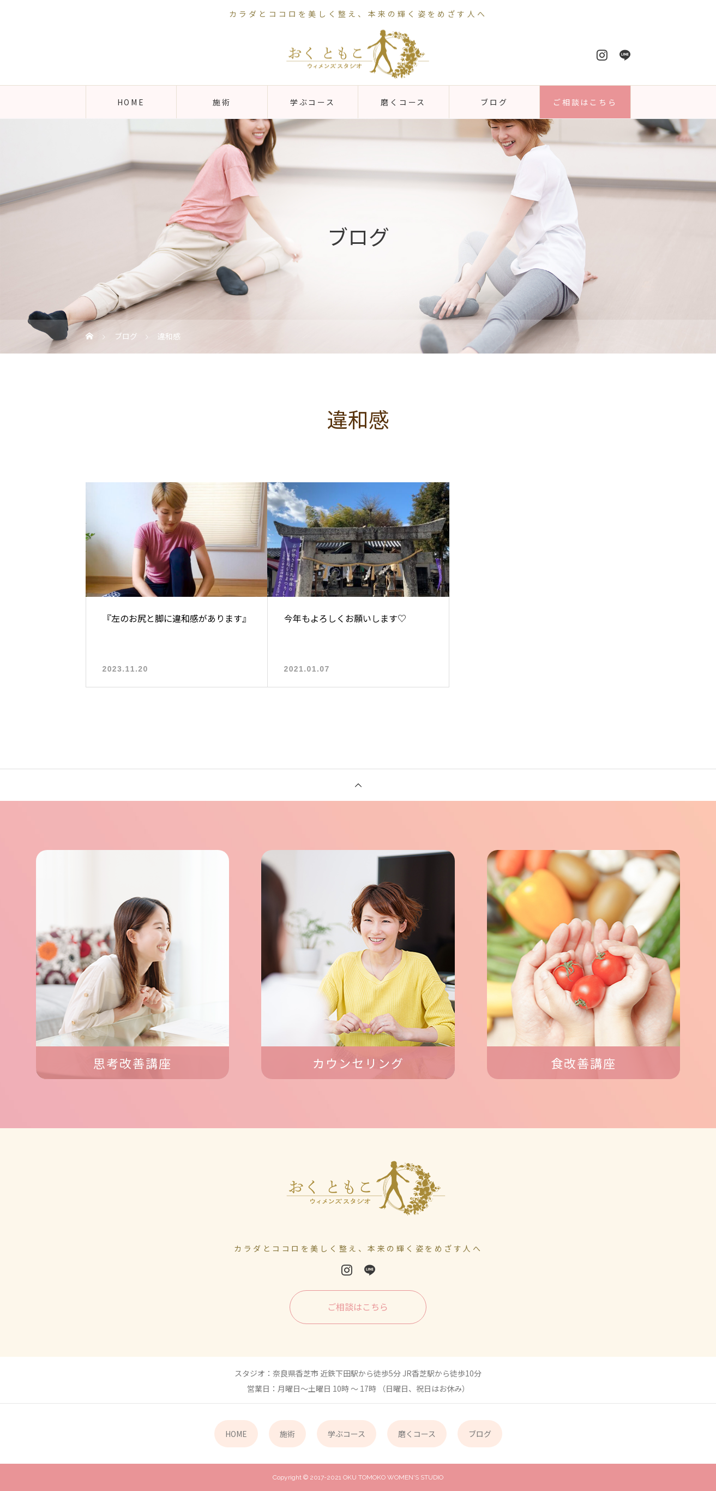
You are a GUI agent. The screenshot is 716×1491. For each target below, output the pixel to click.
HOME (131, 102)
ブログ (494, 102)
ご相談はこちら (585, 102)
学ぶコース (312, 102)
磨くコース (403, 102)
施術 (222, 102)
